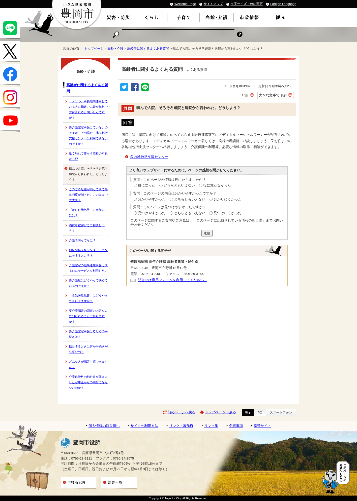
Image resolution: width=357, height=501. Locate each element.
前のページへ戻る (181, 412)
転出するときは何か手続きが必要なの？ (88, 349)
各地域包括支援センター (149, 157)
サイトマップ (213, 4)
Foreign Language (283, 4)
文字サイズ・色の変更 (247, 4)
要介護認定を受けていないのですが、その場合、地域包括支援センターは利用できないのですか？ (88, 136)
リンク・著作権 (181, 426)
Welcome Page (185, 4)
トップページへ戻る (220, 412)
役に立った (146, 185)
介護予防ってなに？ (82, 240)
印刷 (245, 95)
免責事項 (236, 426)
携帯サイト (262, 426)
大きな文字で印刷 (273, 95)
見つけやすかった (152, 213)
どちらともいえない (179, 185)
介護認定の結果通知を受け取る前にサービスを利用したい (88, 268)
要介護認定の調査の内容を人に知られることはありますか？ (88, 316)
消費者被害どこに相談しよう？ (87, 228)
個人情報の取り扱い (104, 426)
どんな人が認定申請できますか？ (88, 364)
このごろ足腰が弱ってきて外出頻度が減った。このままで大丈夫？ (88, 195)
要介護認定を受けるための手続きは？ (88, 334)
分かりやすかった (152, 199)
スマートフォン (281, 412)
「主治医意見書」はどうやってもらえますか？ (88, 298)
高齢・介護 (115, 48)
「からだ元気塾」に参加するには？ (88, 212)
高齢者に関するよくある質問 (148, 48)
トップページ (94, 48)
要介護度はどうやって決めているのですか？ (88, 283)
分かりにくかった (227, 199)
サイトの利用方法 (144, 426)
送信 (207, 233)
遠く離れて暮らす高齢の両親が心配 (88, 156)
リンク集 (211, 426)
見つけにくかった (227, 213)
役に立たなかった (217, 185)
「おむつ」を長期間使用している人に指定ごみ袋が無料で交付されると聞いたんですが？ (88, 109)
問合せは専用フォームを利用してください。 (172, 280)
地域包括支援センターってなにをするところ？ (88, 252)
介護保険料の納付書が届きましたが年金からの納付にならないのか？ (88, 382)
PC (260, 412)
